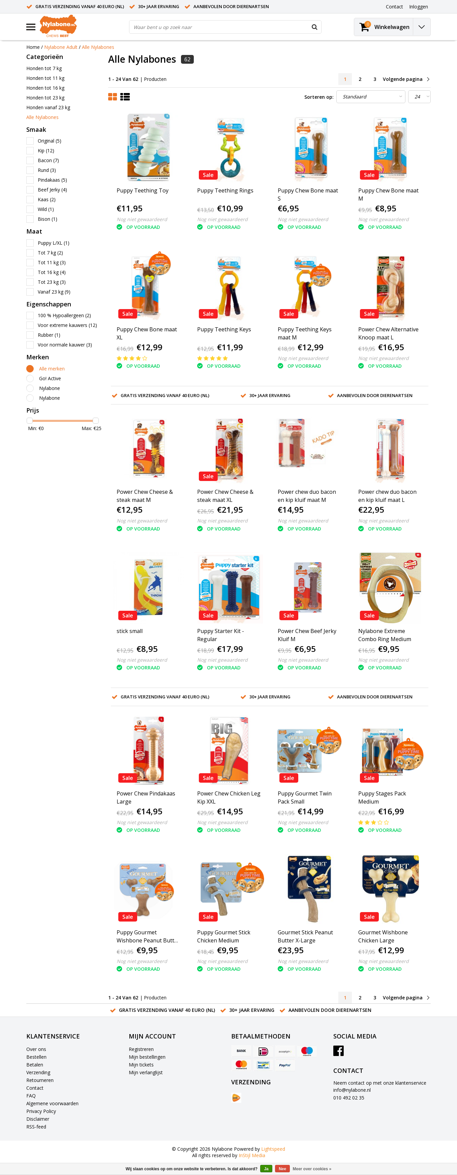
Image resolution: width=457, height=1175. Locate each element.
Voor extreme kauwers (67, 325)
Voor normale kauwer (65, 344)
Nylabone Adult (61, 47)
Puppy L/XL (53, 243)
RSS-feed (36, 1126)
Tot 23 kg (52, 282)
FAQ (31, 1095)
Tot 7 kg (50, 252)
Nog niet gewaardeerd (142, 219)
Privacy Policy (41, 1111)
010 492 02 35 (348, 1097)
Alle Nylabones (98, 47)
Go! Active (50, 378)
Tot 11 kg (52, 262)
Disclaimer (37, 1119)
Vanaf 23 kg (54, 292)
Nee (282, 1169)
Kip (46, 150)
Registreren (141, 1049)
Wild (46, 209)
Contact (34, 1088)
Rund (47, 170)
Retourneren (40, 1080)
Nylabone (49, 388)
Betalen (34, 1064)
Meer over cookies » (312, 1169)
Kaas (47, 199)
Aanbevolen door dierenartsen (231, 6)
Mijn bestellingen (147, 1057)
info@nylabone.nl (352, 1090)
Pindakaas (52, 180)
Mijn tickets (141, 1064)
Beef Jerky (52, 189)
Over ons (36, 1049)
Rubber (49, 335)
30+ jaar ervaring (158, 6)
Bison (47, 219)
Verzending (38, 1072)
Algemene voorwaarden (52, 1103)
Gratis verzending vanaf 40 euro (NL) (79, 6)
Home (33, 47)
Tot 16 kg (52, 272)
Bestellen (36, 1057)
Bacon (48, 160)
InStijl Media (252, 1155)
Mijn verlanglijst (146, 1072)
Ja (266, 1169)
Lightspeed (273, 1149)
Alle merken (52, 368)
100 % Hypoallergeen (64, 315)
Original (49, 141)
